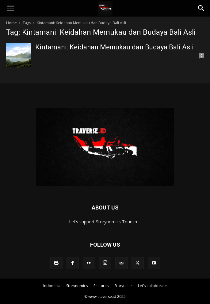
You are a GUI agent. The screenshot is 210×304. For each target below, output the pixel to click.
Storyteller (123, 285)
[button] (10, 8)
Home (11, 22)
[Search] (201, 8)
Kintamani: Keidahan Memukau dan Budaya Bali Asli (114, 47)
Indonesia (51, 285)
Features (101, 285)
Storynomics (77, 285)
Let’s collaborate (152, 285)
